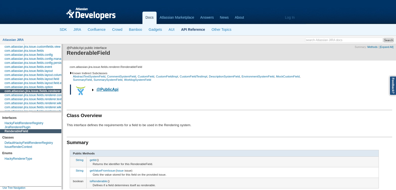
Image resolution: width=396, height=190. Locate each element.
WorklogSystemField (137, 79)
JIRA (77, 30)
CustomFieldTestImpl (193, 76)
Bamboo (135, 30)
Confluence (97, 30)
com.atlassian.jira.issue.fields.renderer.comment (37, 95)
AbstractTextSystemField (89, 76)
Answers (207, 17)
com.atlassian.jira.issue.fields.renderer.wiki (33, 103)
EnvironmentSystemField (257, 76)
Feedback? (393, 86)
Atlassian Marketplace (177, 17)
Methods (372, 47)
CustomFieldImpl (167, 76)
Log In (290, 17)
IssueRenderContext (18, 147)
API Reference (193, 30)
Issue (120, 170)
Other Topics (221, 30)
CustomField (146, 76)
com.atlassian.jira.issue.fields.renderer (32, 91)
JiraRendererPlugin (18, 127)
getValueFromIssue (102, 170)
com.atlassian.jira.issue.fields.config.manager (35, 59)
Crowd (117, 30)
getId (93, 159)
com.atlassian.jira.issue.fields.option (29, 87)
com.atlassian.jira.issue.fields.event (28, 67)
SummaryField (82, 79)
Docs (149, 17)
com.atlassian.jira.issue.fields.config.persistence (37, 63)
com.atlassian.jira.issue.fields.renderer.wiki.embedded (41, 107)
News (224, 17)
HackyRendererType (18, 158)
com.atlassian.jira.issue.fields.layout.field (32, 79)
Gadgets (155, 30)
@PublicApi (107, 89)
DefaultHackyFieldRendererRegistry (29, 143)
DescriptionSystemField (224, 76)
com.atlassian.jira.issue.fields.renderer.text (33, 99)
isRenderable (98, 181)
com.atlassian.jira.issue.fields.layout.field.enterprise (39, 83)
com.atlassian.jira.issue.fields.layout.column (34, 75)
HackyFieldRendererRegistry (24, 123)
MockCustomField (288, 76)
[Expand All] (386, 47)
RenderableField (16, 131)
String (80, 159)
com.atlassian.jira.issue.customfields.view (32, 46)
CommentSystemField (121, 76)
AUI (172, 30)
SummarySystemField (108, 79)
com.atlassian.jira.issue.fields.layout (29, 71)
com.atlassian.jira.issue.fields (24, 50)
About (239, 17)
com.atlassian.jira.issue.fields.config (29, 55)
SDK (63, 30)
